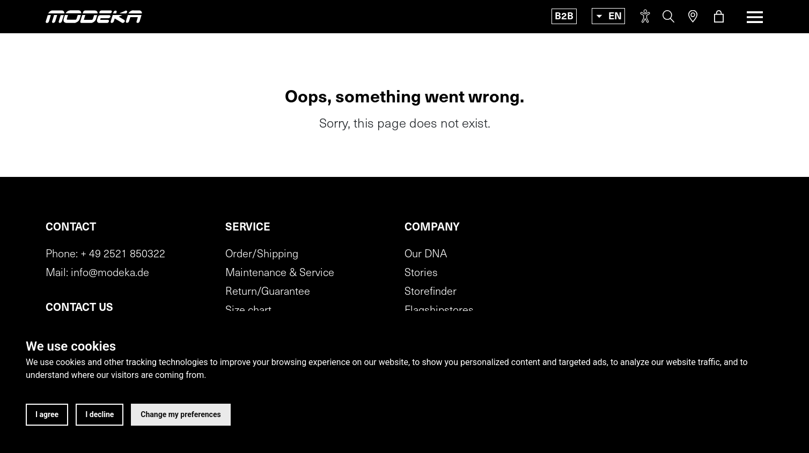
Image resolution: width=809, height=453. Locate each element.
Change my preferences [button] (180, 414)
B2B (564, 17)
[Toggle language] (608, 16)
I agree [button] (46, 414)
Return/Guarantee (267, 292)
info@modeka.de (110, 273)
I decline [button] (99, 414)
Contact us (79, 308)
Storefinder (430, 292)
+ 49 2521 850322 (122, 254)
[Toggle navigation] (751, 17)
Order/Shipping (261, 254)
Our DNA (425, 254)
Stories (421, 273)
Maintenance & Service (279, 273)
